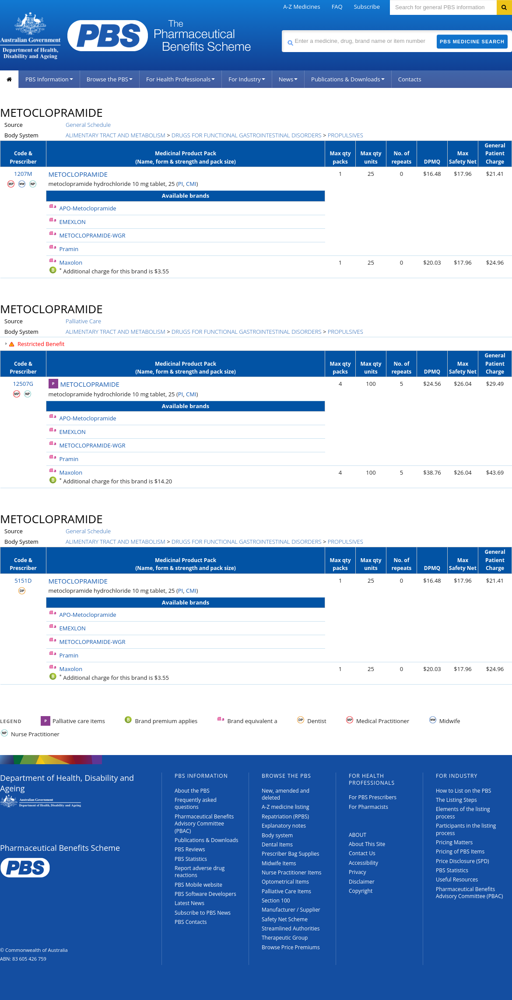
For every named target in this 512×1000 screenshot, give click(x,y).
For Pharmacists (368, 807)
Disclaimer (362, 881)
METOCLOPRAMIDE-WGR (93, 235)
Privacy (357, 872)
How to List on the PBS (463, 790)
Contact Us (362, 853)
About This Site (367, 844)
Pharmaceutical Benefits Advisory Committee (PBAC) (204, 824)
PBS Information (49, 79)
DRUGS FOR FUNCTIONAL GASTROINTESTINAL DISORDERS (246, 135)
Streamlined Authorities (290, 928)
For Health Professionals (180, 79)
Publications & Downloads (348, 79)
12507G (23, 384)
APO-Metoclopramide (88, 208)
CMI (191, 184)
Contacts (409, 79)
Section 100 (276, 900)
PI (180, 184)
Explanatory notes (284, 825)
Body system (277, 835)
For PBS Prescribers (372, 797)
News (288, 79)
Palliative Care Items (286, 891)
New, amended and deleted (285, 794)
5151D (23, 580)
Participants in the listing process (466, 829)
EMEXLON (73, 222)
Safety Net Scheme (285, 919)
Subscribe (367, 6)
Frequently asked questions (196, 803)
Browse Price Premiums (291, 947)
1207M (23, 174)
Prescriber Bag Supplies (290, 853)
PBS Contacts (191, 922)
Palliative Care (83, 321)
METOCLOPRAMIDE (78, 174)
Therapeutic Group (285, 937)
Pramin (69, 249)
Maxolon (71, 262)
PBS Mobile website (198, 884)
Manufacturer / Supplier (291, 909)
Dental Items (277, 844)
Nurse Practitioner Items (292, 872)
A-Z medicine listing (285, 807)
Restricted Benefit (41, 344)
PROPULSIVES (345, 135)
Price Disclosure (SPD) (462, 861)
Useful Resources (457, 879)
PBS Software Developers (205, 894)
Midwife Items (279, 863)
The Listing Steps (456, 800)
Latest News (189, 903)
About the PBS (192, 790)
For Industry (246, 79)
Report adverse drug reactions (199, 871)
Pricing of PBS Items (460, 851)
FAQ (337, 6)
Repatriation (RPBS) (285, 816)
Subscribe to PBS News (203, 912)
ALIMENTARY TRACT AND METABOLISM (115, 135)
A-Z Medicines (301, 6)
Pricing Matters (454, 842)
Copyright (360, 891)
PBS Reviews (190, 849)
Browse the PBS (110, 79)
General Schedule (88, 125)
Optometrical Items (285, 881)
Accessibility (363, 863)
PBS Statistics (191, 859)
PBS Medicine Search (472, 41)
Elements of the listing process (463, 812)
